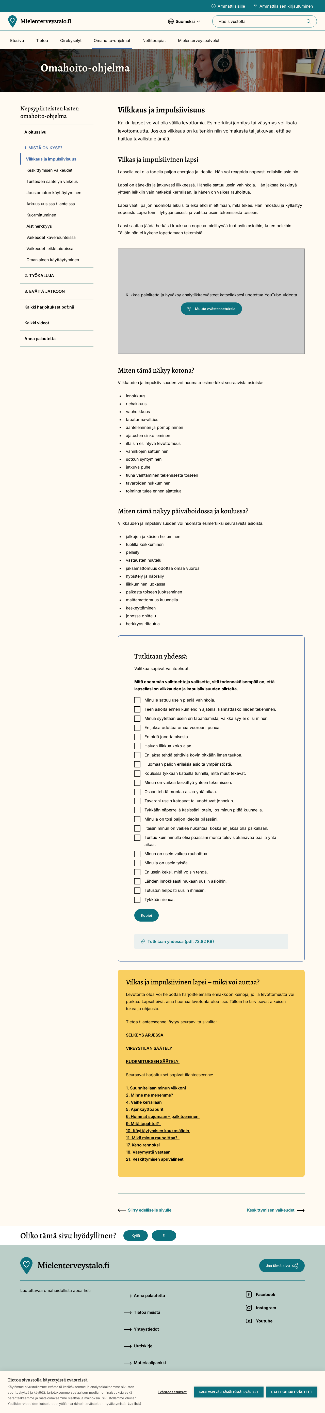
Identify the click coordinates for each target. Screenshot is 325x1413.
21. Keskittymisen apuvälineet (155, 1159)
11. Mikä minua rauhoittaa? (153, 1137)
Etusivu (17, 40)
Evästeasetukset (172, 1392)
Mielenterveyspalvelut (198, 40)
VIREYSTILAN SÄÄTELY (149, 1048)
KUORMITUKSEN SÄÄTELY (153, 1061)
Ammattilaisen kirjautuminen (283, 6)
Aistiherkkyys (39, 226)
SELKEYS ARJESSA (145, 1035)
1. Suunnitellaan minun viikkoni (156, 1087)
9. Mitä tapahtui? (143, 1123)
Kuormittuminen (41, 214)
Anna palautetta (40, 338)
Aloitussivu (35, 132)
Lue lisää (134, 1404)
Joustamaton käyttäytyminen (53, 192)
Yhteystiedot (141, 1329)
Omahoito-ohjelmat (112, 40)
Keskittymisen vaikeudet (49, 170)
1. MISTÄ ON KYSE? (43, 147)
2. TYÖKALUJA (39, 275)
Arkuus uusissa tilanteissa (50, 203)
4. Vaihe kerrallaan (144, 1102)
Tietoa (42, 40)
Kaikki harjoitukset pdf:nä (49, 307)
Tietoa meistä (142, 1312)
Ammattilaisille (228, 6)
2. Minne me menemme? (150, 1095)
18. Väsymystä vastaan (149, 1152)
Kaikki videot (36, 322)
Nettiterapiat (154, 40)
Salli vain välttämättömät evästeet (228, 1392)
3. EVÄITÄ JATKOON (44, 291)
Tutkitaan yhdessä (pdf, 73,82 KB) (177, 941)
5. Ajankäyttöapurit (145, 1109)
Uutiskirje (138, 1346)
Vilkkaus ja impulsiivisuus (51, 159)
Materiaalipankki (145, 1363)
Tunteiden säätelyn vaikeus (52, 181)
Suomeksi (184, 24)
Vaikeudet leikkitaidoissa (49, 248)
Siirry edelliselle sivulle (144, 1210)
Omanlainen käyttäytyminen (52, 259)
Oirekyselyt (71, 40)
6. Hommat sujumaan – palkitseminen (163, 1116)
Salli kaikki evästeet (291, 1392)
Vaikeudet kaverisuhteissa (51, 237)
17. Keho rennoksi (143, 1144)
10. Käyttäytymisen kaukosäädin (158, 1130)
